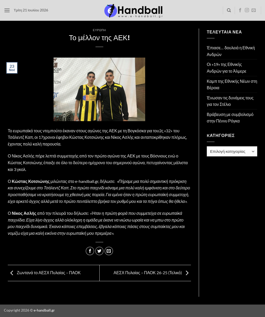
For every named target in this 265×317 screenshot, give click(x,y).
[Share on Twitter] (99, 251)
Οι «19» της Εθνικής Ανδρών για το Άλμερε (226, 67)
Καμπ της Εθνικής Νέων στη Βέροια (232, 84)
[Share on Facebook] (90, 251)
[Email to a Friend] (109, 251)
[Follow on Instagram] (247, 10)
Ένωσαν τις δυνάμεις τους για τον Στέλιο (230, 101)
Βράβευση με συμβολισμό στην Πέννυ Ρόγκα (230, 117)
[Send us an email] (254, 10)
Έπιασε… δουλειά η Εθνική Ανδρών (231, 51)
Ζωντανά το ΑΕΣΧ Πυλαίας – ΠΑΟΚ (44, 272)
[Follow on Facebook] (240, 10)
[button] (7, 10)
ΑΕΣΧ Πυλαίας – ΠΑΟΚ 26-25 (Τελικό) (152, 272)
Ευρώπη (99, 30)
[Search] (229, 10)
